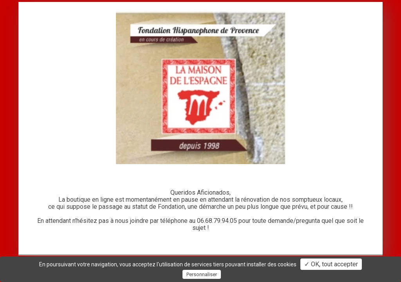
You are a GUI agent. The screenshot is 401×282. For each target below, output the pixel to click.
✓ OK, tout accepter (331, 264)
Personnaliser (201, 274)
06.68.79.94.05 (217, 220)
